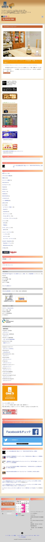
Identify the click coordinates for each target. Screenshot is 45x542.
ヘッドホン (5, 234)
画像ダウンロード (6, 342)
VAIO (4, 222)
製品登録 (8, 291)
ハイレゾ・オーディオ (6, 232)
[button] (2, 514)
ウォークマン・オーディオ (8, 238)
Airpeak (3, 187)
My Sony (5, 291)
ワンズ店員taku (6, 65)
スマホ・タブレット (6, 227)
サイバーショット (6, 213)
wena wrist (4, 182)
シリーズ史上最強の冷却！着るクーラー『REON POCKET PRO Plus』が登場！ (22, 451)
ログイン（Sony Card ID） (8, 308)
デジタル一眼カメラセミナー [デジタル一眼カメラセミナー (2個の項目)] (7, 264)
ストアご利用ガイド (7, 285)
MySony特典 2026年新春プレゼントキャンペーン (13, 151)
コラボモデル (5, 198)
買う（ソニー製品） (13, 535)
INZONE (4, 193)
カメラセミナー (5, 184)
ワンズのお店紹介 (22, 537)
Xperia (4, 229)
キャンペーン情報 (5, 180)
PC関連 (4, 225)
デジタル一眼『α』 (7, 216)
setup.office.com (6, 352)
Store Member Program (7, 273)
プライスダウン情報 (6, 175)
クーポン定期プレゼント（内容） (19, 273)
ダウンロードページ (7, 359)
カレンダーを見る (10, 513)
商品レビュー (12, 65)
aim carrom (21, 485)
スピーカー (5, 236)
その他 (16, 65)
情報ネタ (4, 178)
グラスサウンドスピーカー (23, 65)
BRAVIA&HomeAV (6, 245)
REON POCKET (5, 196)
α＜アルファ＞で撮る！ (7, 207)
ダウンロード (6, 332)
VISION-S (4, 189)
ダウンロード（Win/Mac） (8, 348)
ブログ (38, 535)
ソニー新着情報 (5, 200)
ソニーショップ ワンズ (9, 424)
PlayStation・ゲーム (7, 243)
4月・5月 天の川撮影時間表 (9, 339)
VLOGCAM (5, 211)
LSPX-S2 (30, 65)
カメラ (3, 205)
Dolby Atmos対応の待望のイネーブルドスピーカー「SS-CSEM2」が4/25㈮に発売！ (23, 471)
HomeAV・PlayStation (6, 241)
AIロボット (4, 191)
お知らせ (4, 202)
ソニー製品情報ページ (31, 273)
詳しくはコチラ (7, 72)
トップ (6, 535)
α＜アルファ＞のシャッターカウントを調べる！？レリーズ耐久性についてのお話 (18, 488)
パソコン (4, 220)
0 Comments (34, 65)
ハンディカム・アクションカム (9, 218)
